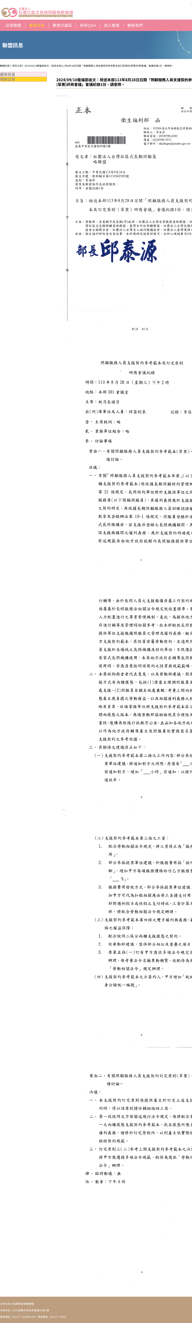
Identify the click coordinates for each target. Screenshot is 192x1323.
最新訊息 (7, 74)
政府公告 (7, 79)
